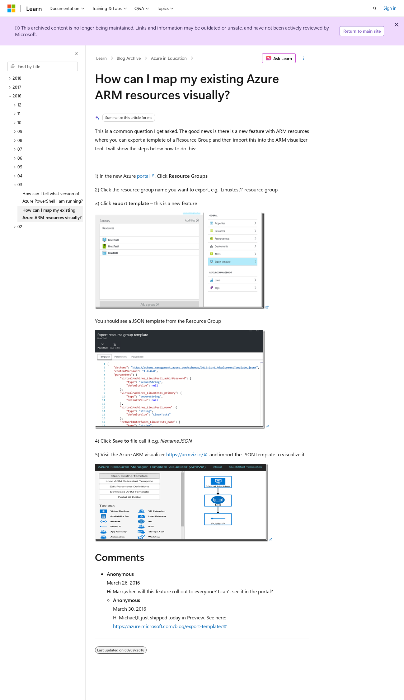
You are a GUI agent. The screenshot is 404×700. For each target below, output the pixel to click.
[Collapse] (76, 53)
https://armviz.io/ (184, 454)
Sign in (390, 8)
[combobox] (42, 67)
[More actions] (303, 58)
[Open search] (375, 8)
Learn (101, 58)
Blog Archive (129, 58)
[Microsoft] (11, 8)
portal (143, 175)
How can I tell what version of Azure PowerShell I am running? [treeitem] (52, 197)
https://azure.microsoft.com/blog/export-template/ (168, 626)
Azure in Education (169, 58)
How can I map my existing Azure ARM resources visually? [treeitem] (52, 214)
